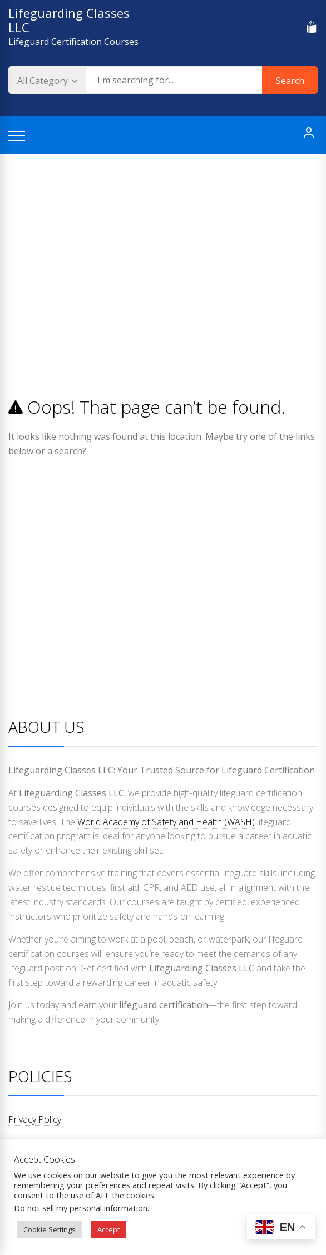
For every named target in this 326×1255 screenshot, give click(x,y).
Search (290, 81)
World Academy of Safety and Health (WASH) (166, 822)
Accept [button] (108, 1229)
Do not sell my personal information (80, 1207)
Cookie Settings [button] (49, 1229)
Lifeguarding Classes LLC (69, 20)
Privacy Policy (34, 1119)
